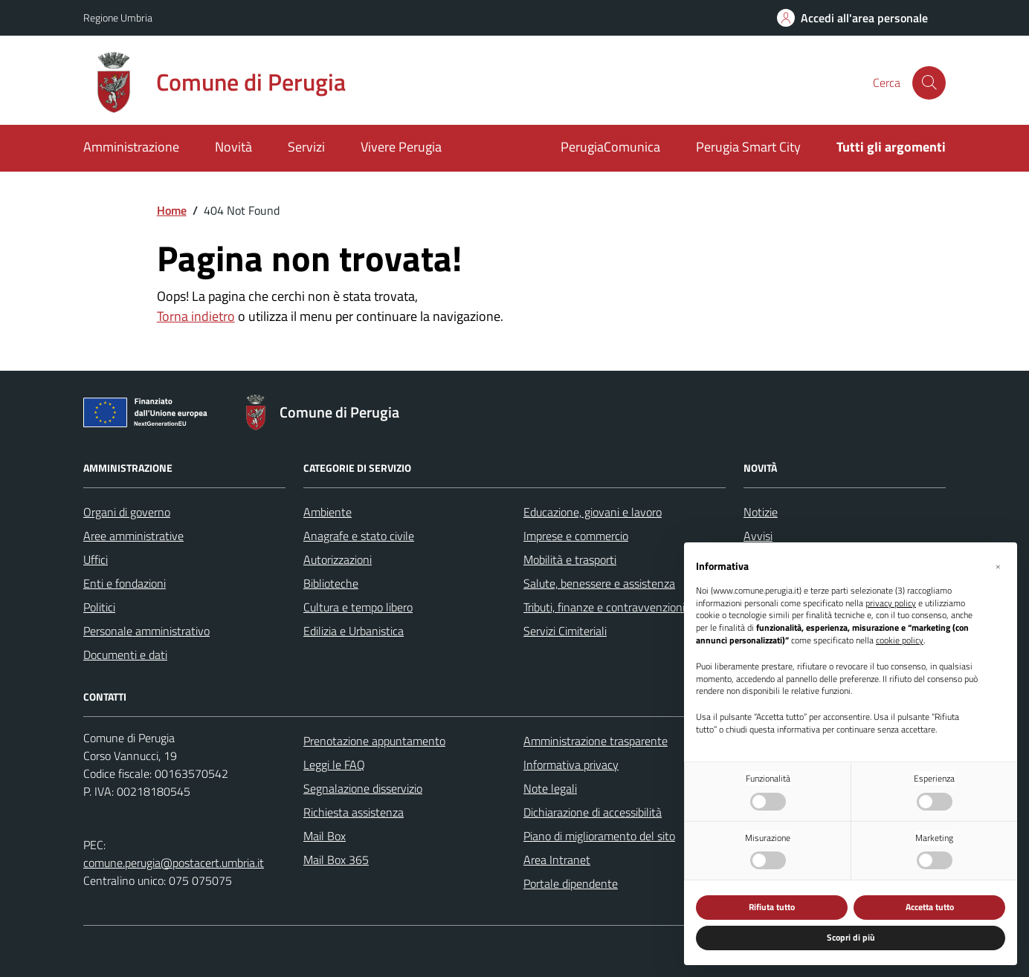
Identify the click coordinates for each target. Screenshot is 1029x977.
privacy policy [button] (890, 603)
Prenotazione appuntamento (374, 741)
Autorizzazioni (337, 559)
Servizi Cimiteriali (565, 631)
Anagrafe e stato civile (358, 536)
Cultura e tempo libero (358, 607)
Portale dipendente (570, 883)
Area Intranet (556, 860)
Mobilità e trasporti (569, 559)
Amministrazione (131, 147)
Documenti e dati (125, 654)
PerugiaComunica (610, 147)
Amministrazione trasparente (595, 741)
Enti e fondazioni (124, 583)
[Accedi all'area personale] (852, 18)
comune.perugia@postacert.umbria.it (173, 862)
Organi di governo (126, 512)
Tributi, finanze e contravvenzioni (604, 607)
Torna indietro (196, 316)
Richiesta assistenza (353, 812)
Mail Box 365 (336, 860)
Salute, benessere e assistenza (599, 583)
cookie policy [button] (899, 640)
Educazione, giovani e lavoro (592, 512)
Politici (99, 607)
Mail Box (324, 836)
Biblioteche (330, 583)
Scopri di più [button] (851, 937)
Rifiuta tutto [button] (772, 907)
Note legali (550, 788)
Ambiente (327, 512)
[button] (998, 566)
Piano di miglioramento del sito (599, 836)
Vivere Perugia (401, 147)
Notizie (760, 512)
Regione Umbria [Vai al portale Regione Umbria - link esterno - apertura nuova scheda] (117, 17)
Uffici (95, 559)
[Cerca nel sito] (929, 83)
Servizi (306, 147)
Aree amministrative (133, 536)
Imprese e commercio (575, 536)
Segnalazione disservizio (362, 788)
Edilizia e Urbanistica (353, 631)
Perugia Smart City (748, 147)
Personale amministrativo (146, 631)
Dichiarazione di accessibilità (592, 812)
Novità (233, 147)
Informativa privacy (571, 764)
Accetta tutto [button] (930, 907)
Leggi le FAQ (334, 764)
